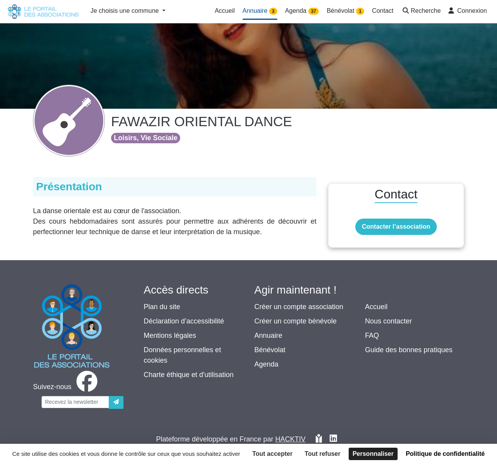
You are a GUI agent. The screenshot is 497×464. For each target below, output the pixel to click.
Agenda (266, 364)
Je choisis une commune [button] (125, 10)
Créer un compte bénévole (295, 321)
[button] (421, 11)
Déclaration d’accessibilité (184, 321)
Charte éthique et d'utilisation (189, 375)
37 (313, 11)
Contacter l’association (396, 226)
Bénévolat (269, 350)
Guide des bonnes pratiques (408, 350)
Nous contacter (388, 321)
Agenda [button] (302, 11)
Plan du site (162, 307)
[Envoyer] (116, 402)
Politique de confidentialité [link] (445, 453)
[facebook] (67, 387)
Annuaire (268, 335)
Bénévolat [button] (345, 11)
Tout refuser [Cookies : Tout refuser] (323, 453)
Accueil (376, 307)
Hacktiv (290, 439)
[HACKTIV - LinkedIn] (333, 439)
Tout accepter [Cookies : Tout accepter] (272, 453)
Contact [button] (382, 10)
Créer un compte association (298, 307)
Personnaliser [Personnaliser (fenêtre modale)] (373, 453)
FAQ (372, 335)
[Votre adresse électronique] (75, 402)
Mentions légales (170, 335)
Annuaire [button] (260, 11)
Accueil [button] (225, 10)
